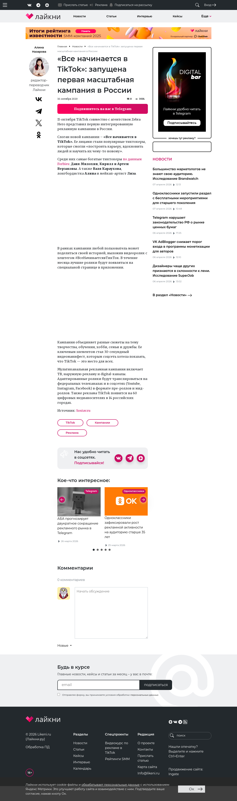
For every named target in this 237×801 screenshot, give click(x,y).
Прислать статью (145, 773)
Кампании (102, 422)
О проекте (146, 758)
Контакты (145, 764)
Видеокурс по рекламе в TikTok (116, 762)
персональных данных (144, 709)
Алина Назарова (39, 49)
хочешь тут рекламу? (182, 138)
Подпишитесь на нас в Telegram (102, 109)
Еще (206, 16)
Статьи (111, 16)
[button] (94, 565)
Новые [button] (63, 660)
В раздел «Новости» (172, 295)
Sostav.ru (83, 411)
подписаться (156, 700)
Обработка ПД (38, 762)
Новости (79, 16)
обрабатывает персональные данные (110, 785)
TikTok (70, 422)
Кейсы (177, 16)
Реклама (72, 433)
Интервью (144, 16)
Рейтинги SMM (117, 774)
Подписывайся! (89, 463)
